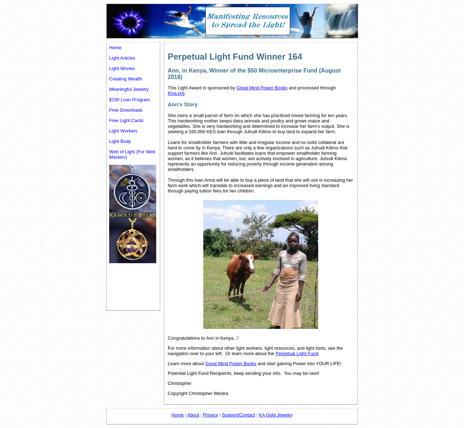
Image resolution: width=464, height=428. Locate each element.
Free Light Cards (126, 120)
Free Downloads (126, 110)
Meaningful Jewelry (129, 89)
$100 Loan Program (129, 99)
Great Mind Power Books (261, 87)
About (193, 415)
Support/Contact (238, 415)
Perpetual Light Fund (296, 353)
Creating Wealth (125, 79)
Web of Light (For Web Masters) (132, 154)
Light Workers (123, 131)
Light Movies (122, 68)
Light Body (120, 141)
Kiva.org (176, 93)
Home (115, 47)
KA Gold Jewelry (276, 415)
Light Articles (122, 58)
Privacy (210, 415)
